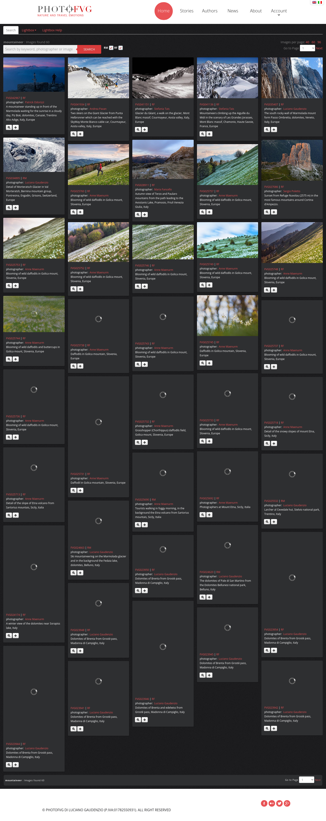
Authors (209, 11)
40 (307, 42)
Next (319, 48)
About (256, 11)
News (232, 11)
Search (11, 30)
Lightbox (29, 30)
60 (313, 42)
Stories (186, 11)
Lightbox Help (52, 30)
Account (279, 12)
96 (319, 42)
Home (164, 11)
